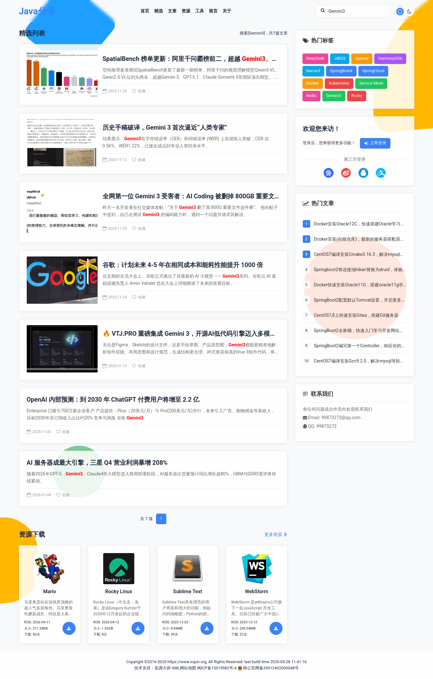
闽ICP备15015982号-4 (217, 668)
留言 (213, 11)
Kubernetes (339, 83)
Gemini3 (333, 95)
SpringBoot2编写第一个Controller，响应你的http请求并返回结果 (358, 346)
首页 (144, 11)
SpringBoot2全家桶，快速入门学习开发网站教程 (359, 331)
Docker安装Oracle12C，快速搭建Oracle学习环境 (359, 224)
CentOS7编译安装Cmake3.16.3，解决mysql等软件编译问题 (359, 255)
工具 (199, 11)
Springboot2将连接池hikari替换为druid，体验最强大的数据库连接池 (358, 270)
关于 (227, 11)
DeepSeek (315, 58)
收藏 (138, 91)
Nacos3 (313, 70)
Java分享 (37, 11)
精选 (158, 11)
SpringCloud (373, 70)
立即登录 (375, 143)
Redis (311, 95)
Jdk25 (339, 58)
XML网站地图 (184, 668)
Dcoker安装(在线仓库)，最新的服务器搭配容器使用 (359, 240)
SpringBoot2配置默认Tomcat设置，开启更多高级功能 (360, 301)
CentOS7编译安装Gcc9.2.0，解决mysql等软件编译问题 (359, 361)
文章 (172, 11)
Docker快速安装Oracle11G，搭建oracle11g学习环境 (358, 285)
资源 (186, 11)
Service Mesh (371, 83)
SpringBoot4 (341, 70)
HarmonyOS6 (390, 58)
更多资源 (276, 534)
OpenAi (361, 58)
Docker (312, 83)
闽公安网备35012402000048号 (268, 668)
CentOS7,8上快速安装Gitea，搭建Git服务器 (356, 315)
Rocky (356, 95)
